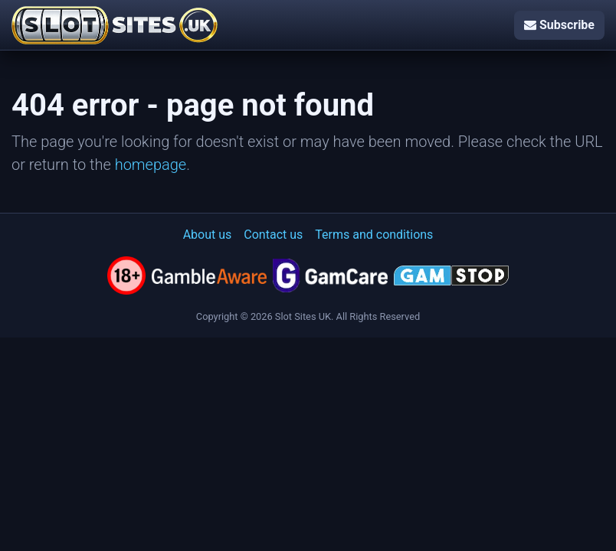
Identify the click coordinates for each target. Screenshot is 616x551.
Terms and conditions (374, 234)
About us (207, 234)
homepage (151, 164)
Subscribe (559, 25)
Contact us (273, 234)
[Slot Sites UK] (114, 25)
